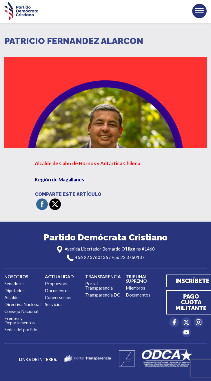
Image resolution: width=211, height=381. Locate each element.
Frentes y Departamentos (19, 320)
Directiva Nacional (22, 304)
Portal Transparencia (99, 285)
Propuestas (56, 283)
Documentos (57, 290)
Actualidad (59, 276)
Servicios (54, 304)
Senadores (14, 283)
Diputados (14, 290)
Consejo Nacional (21, 311)
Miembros (135, 287)
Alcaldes (12, 297)
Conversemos (58, 297)
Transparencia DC (102, 294)
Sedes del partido (20, 329)
